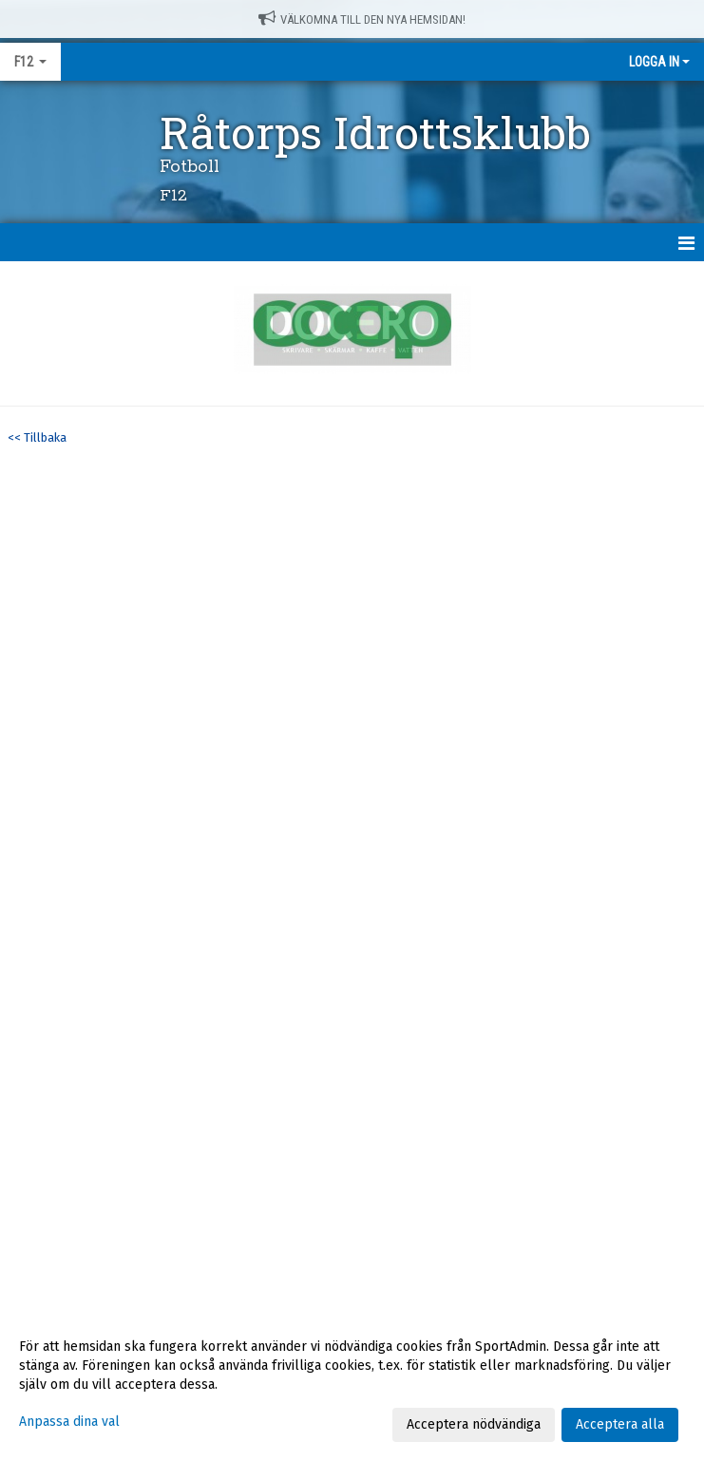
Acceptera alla (620, 1424)
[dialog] (352, 1385)
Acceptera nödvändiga (474, 1424)
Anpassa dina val (69, 1422)
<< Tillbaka (37, 437)
